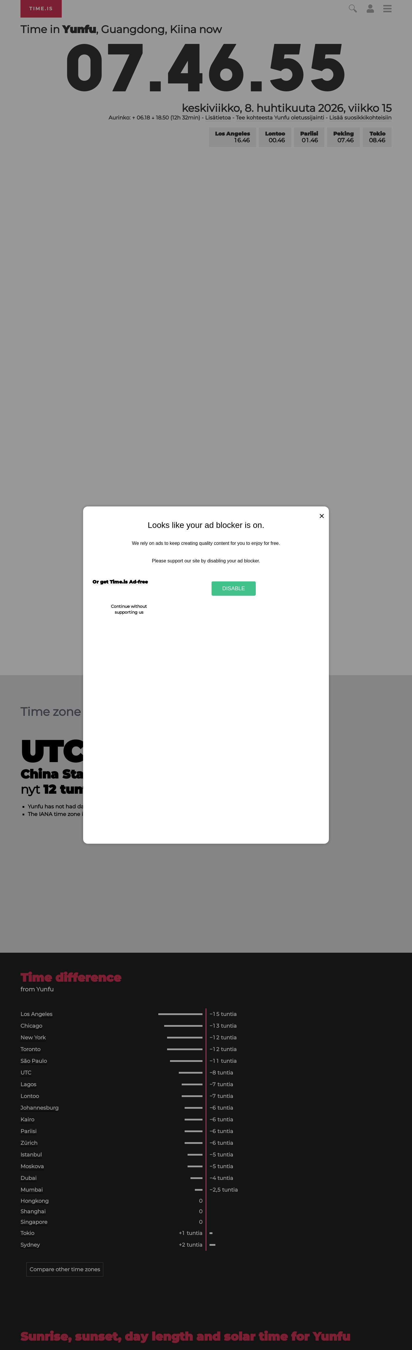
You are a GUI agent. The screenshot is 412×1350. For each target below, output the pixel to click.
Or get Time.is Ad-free (120, 582)
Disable (233, 588)
